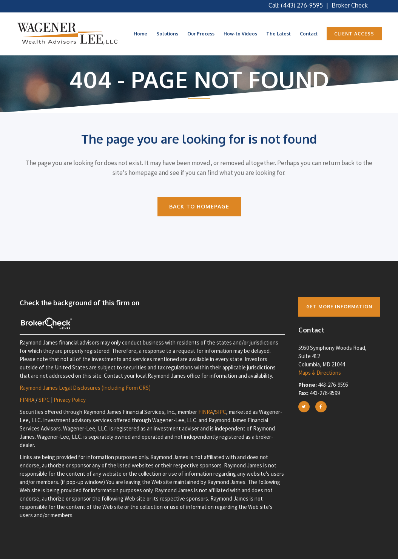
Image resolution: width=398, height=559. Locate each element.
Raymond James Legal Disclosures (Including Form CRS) (85, 387)
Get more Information (339, 306)
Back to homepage (199, 206)
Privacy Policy (70, 399)
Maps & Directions (319, 372)
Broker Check (350, 5)
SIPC (44, 399)
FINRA (27, 399)
